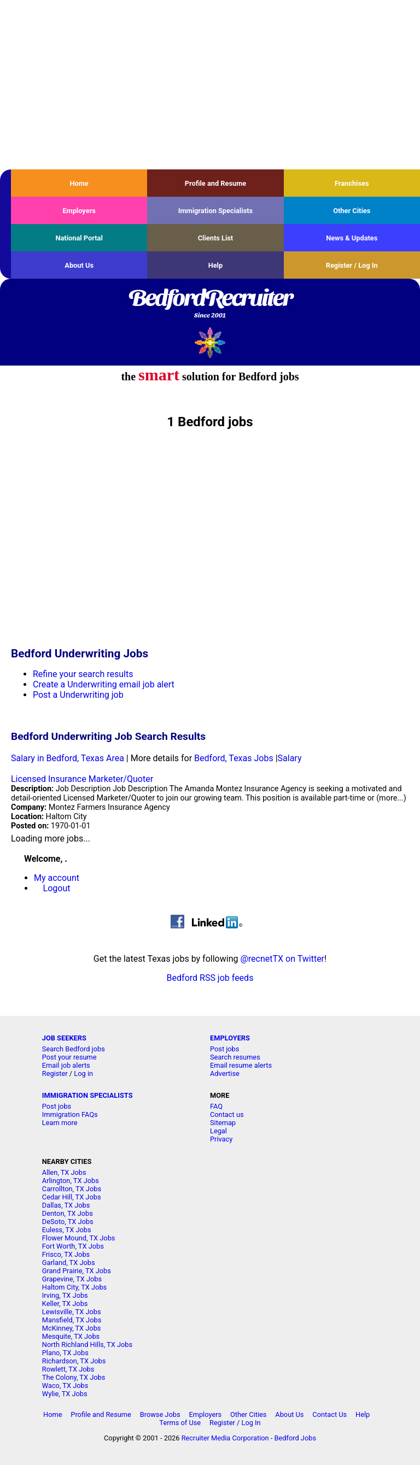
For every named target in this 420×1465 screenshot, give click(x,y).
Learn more (60, 1123)
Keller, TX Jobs (65, 1303)
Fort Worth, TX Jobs (73, 1246)
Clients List (216, 238)
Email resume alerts (241, 1065)
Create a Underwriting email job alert (103, 684)
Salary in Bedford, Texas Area (67, 758)
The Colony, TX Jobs (74, 1377)
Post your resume (69, 1057)
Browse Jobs (160, 1414)
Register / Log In (352, 265)
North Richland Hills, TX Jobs (87, 1344)
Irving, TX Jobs (65, 1295)
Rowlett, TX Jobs (68, 1369)
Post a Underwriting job (78, 695)
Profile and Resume (216, 183)
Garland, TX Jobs (68, 1262)
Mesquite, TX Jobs (71, 1336)
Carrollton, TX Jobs (71, 1189)
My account (56, 878)
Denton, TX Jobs (67, 1213)
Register (55, 1073)
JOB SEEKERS (64, 1038)
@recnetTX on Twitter (282, 959)
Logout (57, 888)
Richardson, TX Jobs (74, 1361)
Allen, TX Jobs (64, 1172)
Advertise (225, 1073)
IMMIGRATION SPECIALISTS (87, 1095)
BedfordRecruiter (210, 304)
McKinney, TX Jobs (71, 1328)
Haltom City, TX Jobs (74, 1287)
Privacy (221, 1139)
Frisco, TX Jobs (66, 1254)
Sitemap (223, 1123)
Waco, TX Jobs (65, 1385)
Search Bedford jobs (73, 1049)
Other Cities (351, 211)
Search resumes (235, 1057)
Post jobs (224, 1049)
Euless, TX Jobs (66, 1230)
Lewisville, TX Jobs (71, 1312)
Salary (290, 758)
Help (215, 265)
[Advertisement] (210, 84)
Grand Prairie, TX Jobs (76, 1271)
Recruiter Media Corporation (225, 1438)
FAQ (216, 1106)
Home (79, 183)
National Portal (78, 238)
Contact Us (329, 1414)
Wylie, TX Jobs (65, 1394)
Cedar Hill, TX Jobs (71, 1197)
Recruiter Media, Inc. (210, 342)
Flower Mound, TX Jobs (78, 1238)
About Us (79, 265)
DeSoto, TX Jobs (68, 1221)
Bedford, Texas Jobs (233, 758)
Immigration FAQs (70, 1114)
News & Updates (351, 238)
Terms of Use (180, 1423)
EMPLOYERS (230, 1038)
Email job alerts (66, 1065)
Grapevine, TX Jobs (72, 1279)
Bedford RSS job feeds (210, 978)
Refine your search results (83, 674)
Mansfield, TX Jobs (71, 1320)
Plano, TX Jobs (65, 1353)
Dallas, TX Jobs (66, 1205)
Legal (218, 1131)
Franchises (352, 183)
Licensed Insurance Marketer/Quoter (82, 779)
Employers (79, 211)
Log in (83, 1073)
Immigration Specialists (215, 211)
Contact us (227, 1114)
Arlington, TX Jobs (70, 1180)
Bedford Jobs (295, 1438)
